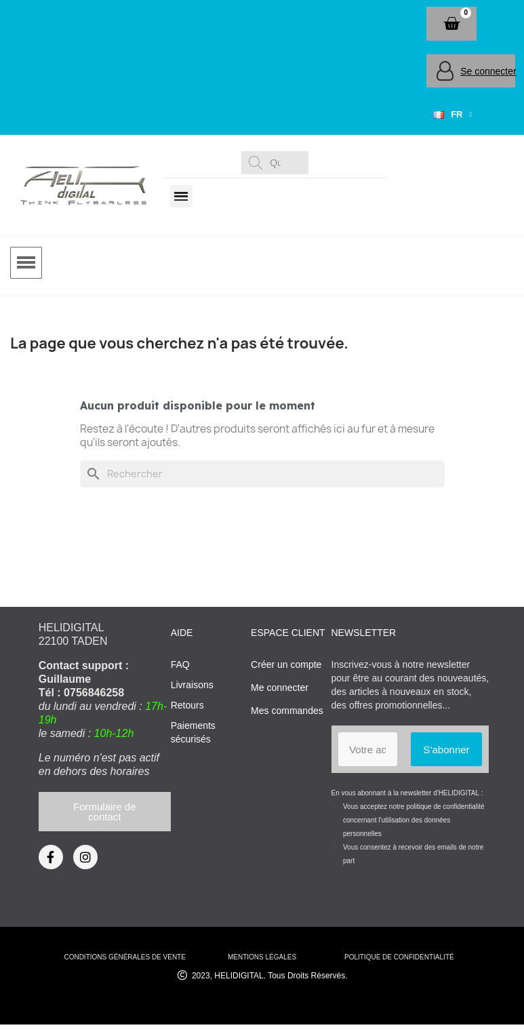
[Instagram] (85, 857)
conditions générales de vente (124, 957)
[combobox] (276, 162)
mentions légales (262, 957)
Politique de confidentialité (399, 957)
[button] (451, 24)
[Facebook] (51, 857)
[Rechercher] (262, 474)
